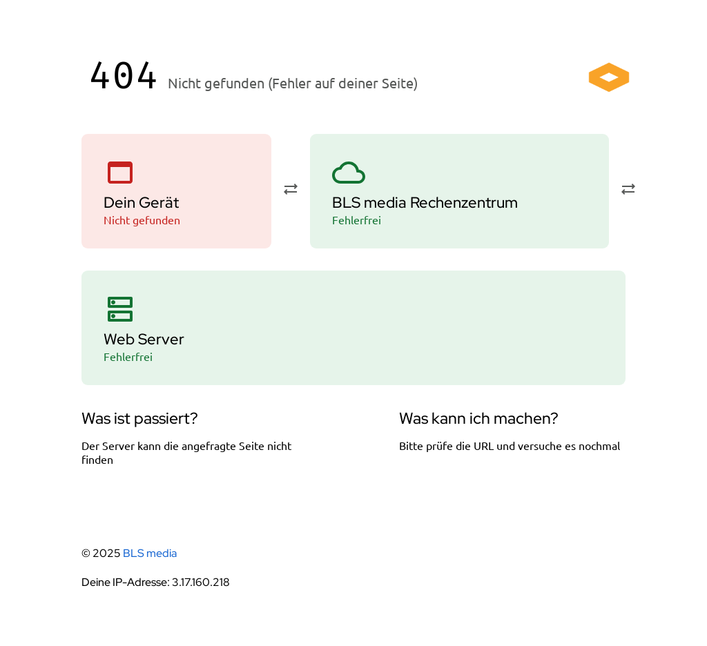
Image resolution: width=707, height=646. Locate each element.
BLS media (150, 553)
